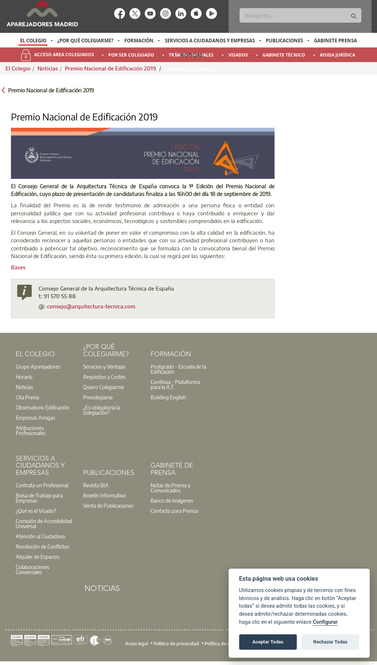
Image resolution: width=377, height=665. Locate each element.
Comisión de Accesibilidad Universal (44, 523)
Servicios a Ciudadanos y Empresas (210, 40)
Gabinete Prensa (335, 40)
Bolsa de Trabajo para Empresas (39, 498)
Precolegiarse (98, 397)
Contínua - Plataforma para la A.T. (175, 384)
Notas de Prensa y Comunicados (170, 487)
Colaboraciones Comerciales (32, 569)
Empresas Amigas (35, 417)
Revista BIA (96, 485)
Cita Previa (27, 397)
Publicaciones (284, 40)
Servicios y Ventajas (104, 366)
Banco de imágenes (172, 500)
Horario (24, 376)
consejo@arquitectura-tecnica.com (91, 306)
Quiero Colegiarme (103, 387)
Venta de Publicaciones (108, 505)
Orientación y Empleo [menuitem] (191, 69)
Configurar (325, 622)
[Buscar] (300, 15)
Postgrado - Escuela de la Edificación (178, 369)
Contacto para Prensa (174, 510)
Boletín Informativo (104, 495)
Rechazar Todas (330, 642)
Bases (18, 267)
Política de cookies (224, 643)
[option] (33, 40)
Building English (168, 397)
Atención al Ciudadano (40, 536)
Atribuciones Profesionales (31, 430)
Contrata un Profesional (42, 485)
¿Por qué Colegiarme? (85, 40)
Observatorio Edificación (42, 407)
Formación (138, 40)
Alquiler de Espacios (37, 556)
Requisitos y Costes (104, 376)
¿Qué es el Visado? (36, 510)
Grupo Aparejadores (38, 366)
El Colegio (33, 40)
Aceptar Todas (267, 642)
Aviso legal (136, 643)
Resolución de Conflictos (42, 546)
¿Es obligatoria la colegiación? (101, 410)
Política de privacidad (176, 643)
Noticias (191, 55)
